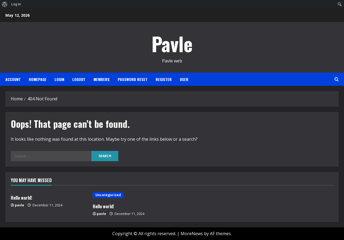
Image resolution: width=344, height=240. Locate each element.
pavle (19, 205)
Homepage (37, 79)
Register (164, 79)
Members (102, 79)
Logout (78, 79)
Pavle (172, 43)
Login (59, 79)
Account (13, 79)
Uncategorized (108, 195)
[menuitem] (4, 4)
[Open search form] (337, 79)
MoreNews (192, 234)
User (184, 79)
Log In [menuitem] (16, 4)
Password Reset (133, 79)
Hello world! (21, 198)
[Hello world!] (131, 195)
